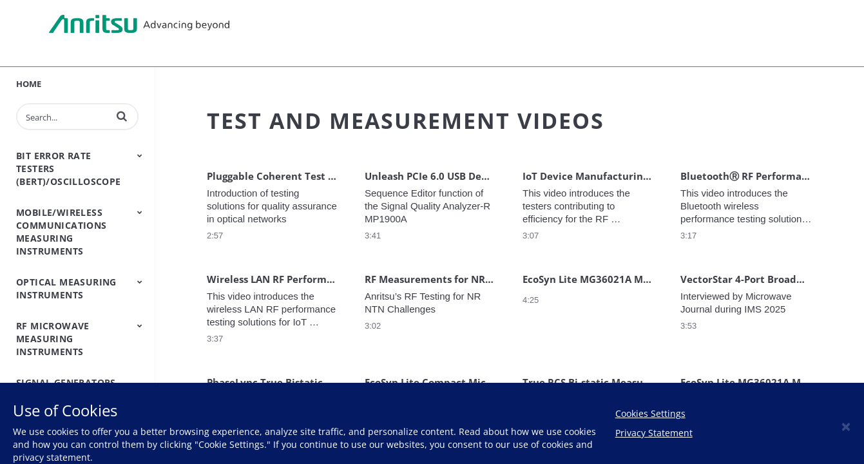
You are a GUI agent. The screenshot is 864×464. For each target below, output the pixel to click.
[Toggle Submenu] (139, 155)
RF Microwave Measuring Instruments (53, 339)
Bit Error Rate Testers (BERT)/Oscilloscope (68, 169)
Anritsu (139, 24)
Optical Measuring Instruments (66, 288)
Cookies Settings (650, 413)
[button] (121, 116)
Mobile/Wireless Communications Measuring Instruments (61, 231)
